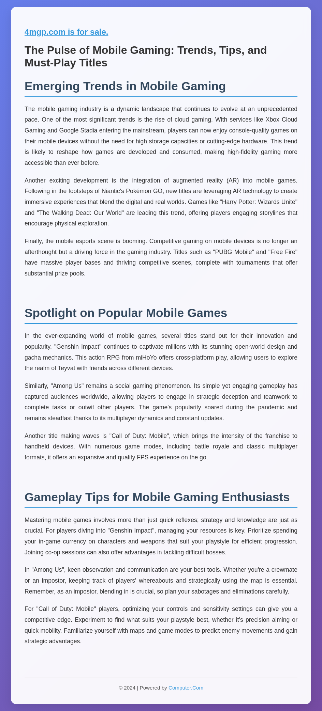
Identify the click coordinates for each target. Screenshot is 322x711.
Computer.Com (186, 688)
